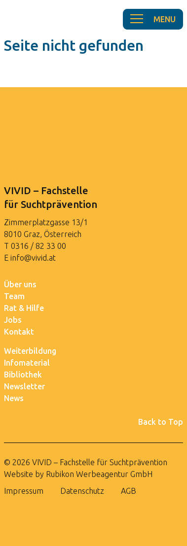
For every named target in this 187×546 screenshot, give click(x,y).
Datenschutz (82, 490)
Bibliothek (23, 374)
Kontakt (19, 331)
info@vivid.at (33, 257)
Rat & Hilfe (24, 308)
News (14, 398)
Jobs (13, 319)
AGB (128, 490)
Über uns (20, 284)
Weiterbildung (30, 350)
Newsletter (24, 386)
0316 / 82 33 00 (38, 245)
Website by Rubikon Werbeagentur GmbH (78, 474)
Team (14, 296)
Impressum (23, 490)
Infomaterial (27, 362)
